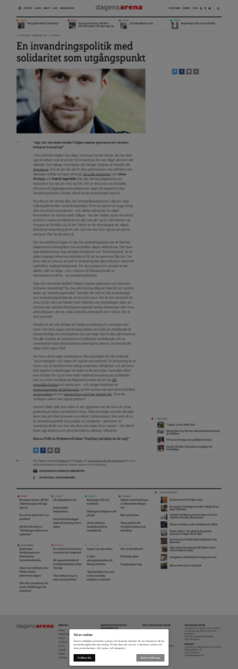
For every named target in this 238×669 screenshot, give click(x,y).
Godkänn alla (84, 658)
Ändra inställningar (150, 658)
